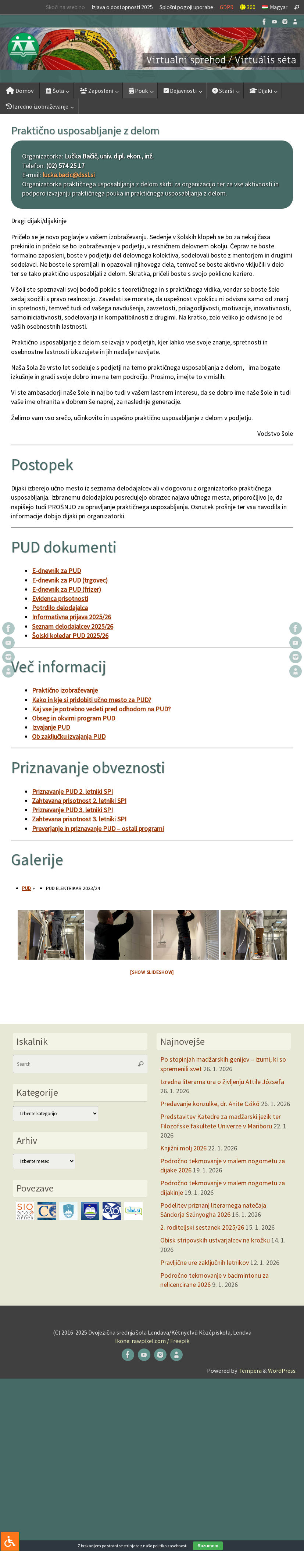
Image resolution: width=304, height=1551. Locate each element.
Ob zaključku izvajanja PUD (68, 736)
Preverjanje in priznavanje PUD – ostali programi (98, 828)
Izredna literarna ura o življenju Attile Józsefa (222, 1081)
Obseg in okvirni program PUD (73, 718)
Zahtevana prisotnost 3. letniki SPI (79, 819)
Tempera (250, 1370)
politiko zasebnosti (170, 1545)
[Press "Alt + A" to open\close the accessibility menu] (9, 1541)
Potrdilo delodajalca (60, 607)
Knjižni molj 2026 (183, 1148)
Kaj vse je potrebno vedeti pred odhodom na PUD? (101, 709)
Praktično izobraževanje (65, 690)
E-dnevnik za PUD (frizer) (66, 589)
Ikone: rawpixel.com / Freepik (152, 1340)
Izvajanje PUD (51, 727)
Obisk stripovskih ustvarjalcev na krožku (215, 1240)
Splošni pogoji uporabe (186, 7)
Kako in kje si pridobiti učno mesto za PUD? (91, 700)
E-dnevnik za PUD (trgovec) (70, 580)
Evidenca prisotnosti (60, 598)
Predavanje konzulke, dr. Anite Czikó (210, 1103)
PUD (26, 888)
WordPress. (282, 1370)
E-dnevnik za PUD (56, 570)
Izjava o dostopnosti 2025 (122, 7)
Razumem (207, 1545)
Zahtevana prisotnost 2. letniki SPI (79, 800)
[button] (152, 49)
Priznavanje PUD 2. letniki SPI (72, 791)
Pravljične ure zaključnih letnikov (204, 1262)
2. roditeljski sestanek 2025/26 (202, 1227)
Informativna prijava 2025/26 (71, 617)
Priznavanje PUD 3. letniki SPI (72, 810)
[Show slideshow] (152, 972)
